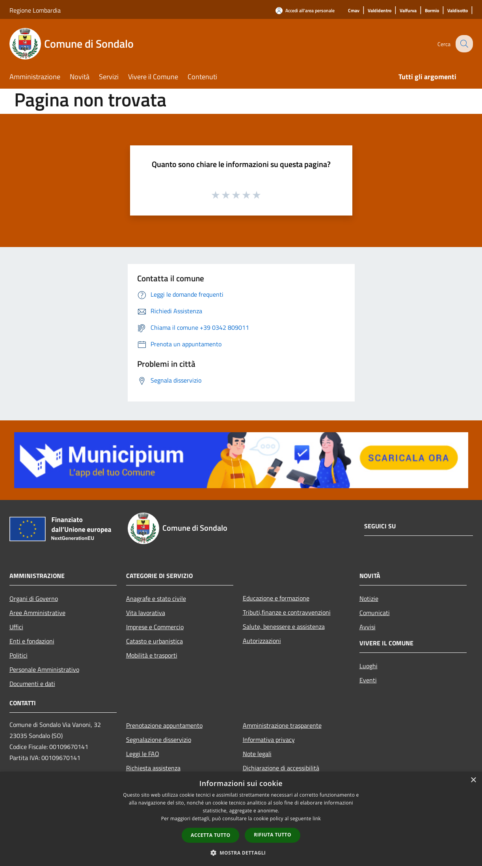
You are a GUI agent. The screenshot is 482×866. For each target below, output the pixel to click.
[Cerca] (463, 43)
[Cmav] (353, 11)
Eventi (368, 680)
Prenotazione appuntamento (164, 725)
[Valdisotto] (457, 11)
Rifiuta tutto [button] (272, 834)
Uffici (16, 627)
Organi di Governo (33, 598)
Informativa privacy (269, 739)
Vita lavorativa (145, 612)
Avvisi (367, 627)
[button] (241, 853)
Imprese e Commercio (155, 627)
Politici (18, 655)
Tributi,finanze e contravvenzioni (287, 612)
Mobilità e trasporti (151, 655)
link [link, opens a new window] (317, 818)
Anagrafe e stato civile (156, 598)
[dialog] (241, 819)
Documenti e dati (32, 683)
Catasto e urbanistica (154, 641)
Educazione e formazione (276, 598)
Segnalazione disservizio (158, 739)
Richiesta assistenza (153, 768)
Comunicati (374, 612)
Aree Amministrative (37, 612)
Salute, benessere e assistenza (284, 626)
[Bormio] (432, 11)
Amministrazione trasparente (282, 725)
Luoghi (368, 666)
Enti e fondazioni (31, 641)
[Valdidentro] (379, 11)
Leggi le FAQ (142, 753)
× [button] (473, 780)
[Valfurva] (408, 11)
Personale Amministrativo (44, 669)
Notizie (368, 598)
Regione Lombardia (35, 10)
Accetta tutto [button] (210, 835)
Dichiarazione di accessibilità (281, 768)
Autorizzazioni (262, 640)
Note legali (257, 753)
